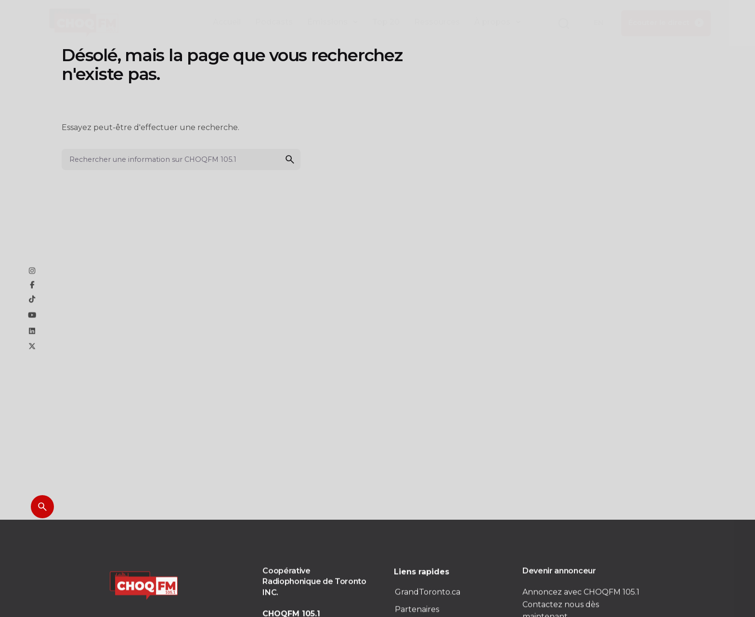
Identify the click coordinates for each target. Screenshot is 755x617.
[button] (563, 24)
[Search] (42, 506)
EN (598, 22)
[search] (289, 159)
